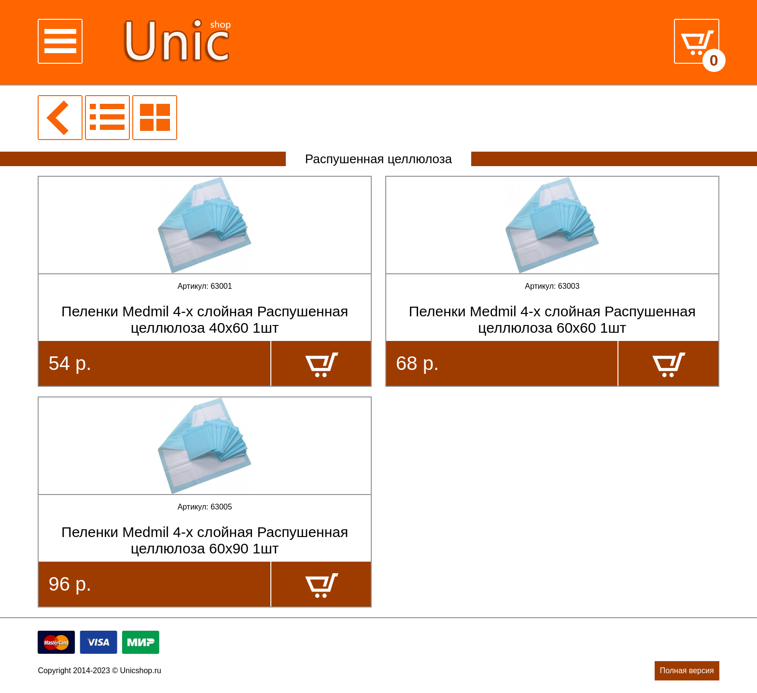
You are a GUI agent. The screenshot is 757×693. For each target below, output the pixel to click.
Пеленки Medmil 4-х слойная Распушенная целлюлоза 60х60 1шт (552, 319)
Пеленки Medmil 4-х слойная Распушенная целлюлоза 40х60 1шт (204, 319)
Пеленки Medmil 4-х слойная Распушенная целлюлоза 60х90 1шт (204, 540)
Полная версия (687, 670)
